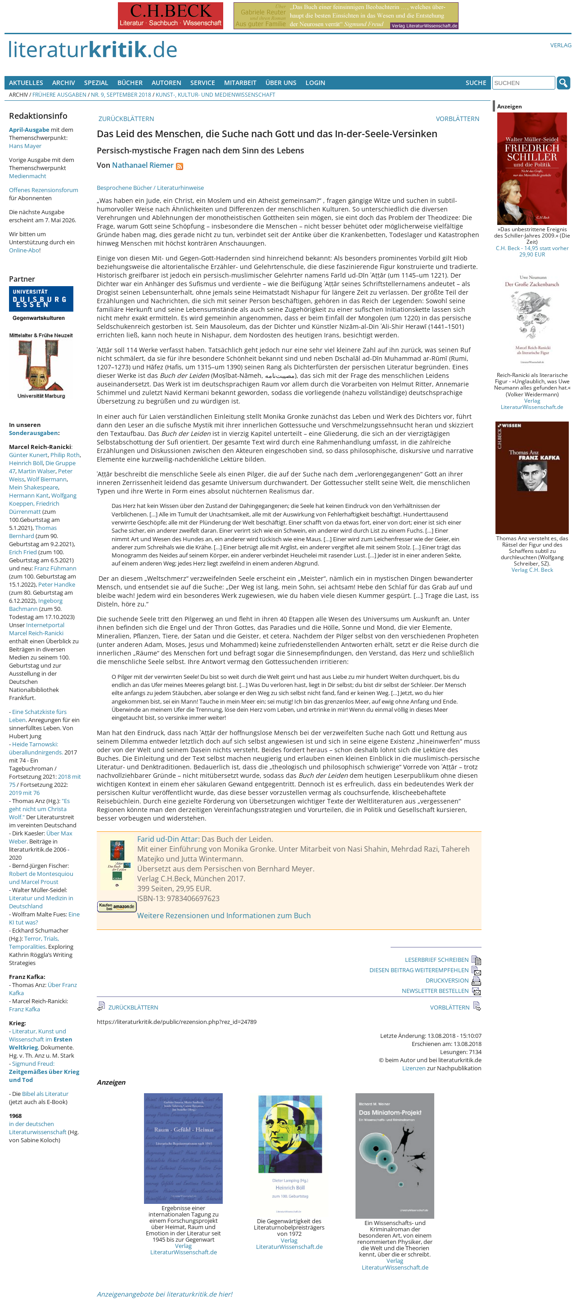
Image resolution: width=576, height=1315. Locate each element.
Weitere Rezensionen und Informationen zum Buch (224, 915)
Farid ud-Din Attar (167, 839)
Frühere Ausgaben (59, 94)
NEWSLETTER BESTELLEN (442, 991)
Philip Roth (65, 455)
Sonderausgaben (33, 433)
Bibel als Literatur (45, 1094)
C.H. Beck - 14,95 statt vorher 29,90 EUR (532, 251)
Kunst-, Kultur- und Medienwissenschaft (215, 94)
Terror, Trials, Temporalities (34, 942)
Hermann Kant (29, 495)
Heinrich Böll (26, 463)
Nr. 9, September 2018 (121, 94)
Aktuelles (26, 82)
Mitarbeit (240, 82)
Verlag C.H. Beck (532, 569)
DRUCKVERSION (454, 980)
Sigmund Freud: (44, 1071)
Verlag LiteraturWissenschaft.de (183, 1249)
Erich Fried (23, 552)
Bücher (130, 82)
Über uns (281, 82)
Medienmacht (27, 176)
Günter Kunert (28, 455)
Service (202, 82)
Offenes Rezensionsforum (43, 190)
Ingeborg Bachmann (36, 605)
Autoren (166, 82)
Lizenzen (414, 1068)
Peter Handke (56, 584)
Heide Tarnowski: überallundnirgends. (36, 748)
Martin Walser (36, 471)
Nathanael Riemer (143, 165)
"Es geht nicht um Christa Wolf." (39, 809)
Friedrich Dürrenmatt (34, 507)
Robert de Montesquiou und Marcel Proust (41, 878)
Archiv (63, 82)
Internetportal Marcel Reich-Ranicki (36, 629)
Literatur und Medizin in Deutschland (41, 902)
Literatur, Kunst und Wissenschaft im (40, 1039)
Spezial (96, 82)
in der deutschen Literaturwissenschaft (38, 1128)
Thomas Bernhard (33, 532)
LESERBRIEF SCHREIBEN (443, 960)
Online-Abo (24, 250)
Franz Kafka (24, 1009)
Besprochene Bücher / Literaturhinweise (150, 188)
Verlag (561, 45)
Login (315, 82)
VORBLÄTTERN (459, 118)
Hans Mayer (25, 146)
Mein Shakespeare (33, 487)
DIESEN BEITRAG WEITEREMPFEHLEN (425, 970)
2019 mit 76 (24, 793)
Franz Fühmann (55, 568)
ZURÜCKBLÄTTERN (125, 118)
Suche (476, 82)
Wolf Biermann (47, 479)
